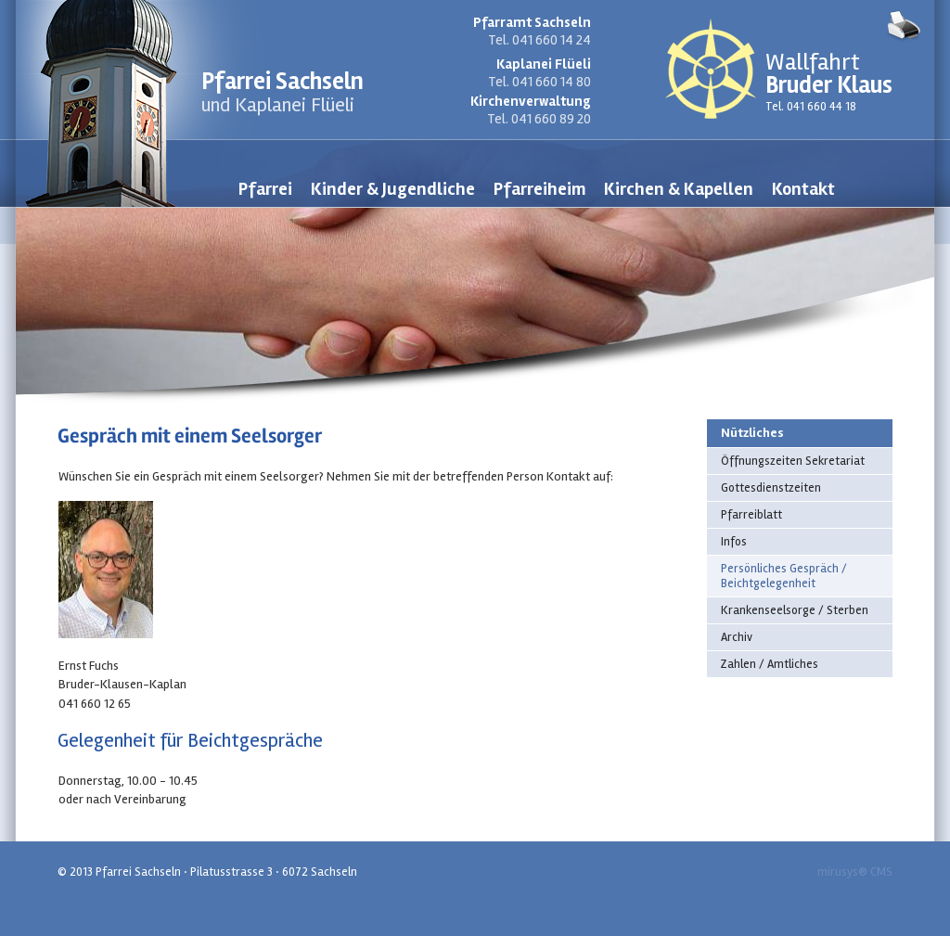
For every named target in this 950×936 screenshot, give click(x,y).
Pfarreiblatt (751, 514)
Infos (734, 541)
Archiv (736, 637)
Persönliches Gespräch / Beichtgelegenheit (784, 576)
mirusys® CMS (854, 872)
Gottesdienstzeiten (771, 488)
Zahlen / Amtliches (769, 664)
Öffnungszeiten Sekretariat (793, 461)
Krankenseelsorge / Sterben (794, 610)
